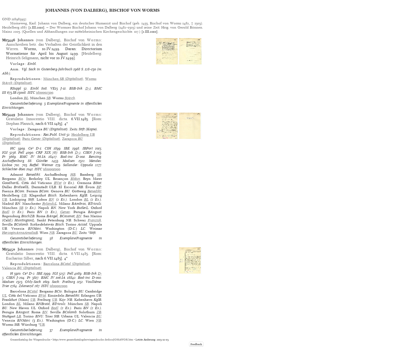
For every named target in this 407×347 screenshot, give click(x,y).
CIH (48, 148)
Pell (21, 152)
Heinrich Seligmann (22, 58)
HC (12, 148)
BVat (58, 183)
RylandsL (49, 203)
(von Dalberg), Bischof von (59, 40)
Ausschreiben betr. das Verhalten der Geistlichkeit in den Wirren (54, 46)
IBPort (88, 148)
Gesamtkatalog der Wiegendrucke (30, 339)
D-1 (88, 88)
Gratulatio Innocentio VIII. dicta (36, 119)
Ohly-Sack (33, 282)
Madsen (69, 161)
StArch (70, 98)
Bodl (5, 212)
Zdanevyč (26, 286)
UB (24, 195)
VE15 (54, 88)
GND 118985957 (14, 19)
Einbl (34, 88)
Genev (65, 212)
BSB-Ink (76, 88)
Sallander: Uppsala (78, 165)
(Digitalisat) (63, 79)
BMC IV (27, 156)
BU (74, 232)
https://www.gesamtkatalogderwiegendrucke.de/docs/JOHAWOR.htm (93, 339)
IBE (67, 148)
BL (26, 98)
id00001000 (51, 169)
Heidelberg (92, 53)
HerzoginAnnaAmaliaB (20, 232)
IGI (5, 152)
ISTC (31, 92)
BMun (75, 178)
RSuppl (15, 88)
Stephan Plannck (19, 123)
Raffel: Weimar (41, 165)
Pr (4, 156)
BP (99, 187)
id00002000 (58, 286)
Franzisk (94, 220)
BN (51, 199)
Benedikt (94, 191)
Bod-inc (66, 156)
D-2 (78, 152)
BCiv (22, 178)
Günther (42, 161)
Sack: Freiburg (63, 282)
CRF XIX (43, 152)
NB (52, 232)
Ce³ (30, 148)
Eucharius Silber (19, 258)
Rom (97, 119)
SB (48, 98)
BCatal (32, 291)
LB (19, 316)
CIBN (87, 152)
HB (73, 174)
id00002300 (44, 92)
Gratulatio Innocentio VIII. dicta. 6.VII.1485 (47, 253)
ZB (99, 312)
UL (4, 295)
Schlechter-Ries (13, 169)
